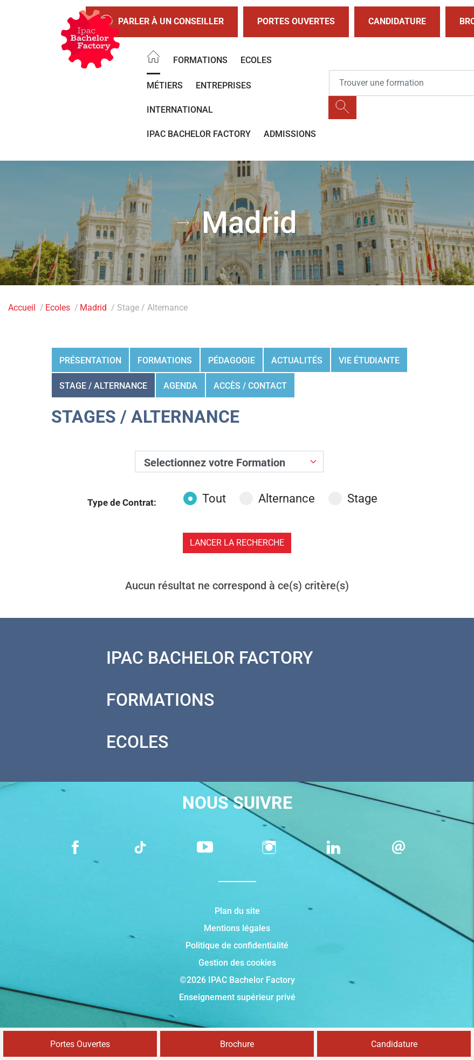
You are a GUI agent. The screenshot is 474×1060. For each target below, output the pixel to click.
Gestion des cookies (237, 963)
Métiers (165, 85)
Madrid (93, 307)
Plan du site (237, 911)
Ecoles (256, 60)
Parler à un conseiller (162, 22)
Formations (200, 60)
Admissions (290, 134)
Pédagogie (231, 360)
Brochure (237, 1044)
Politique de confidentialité (237, 945)
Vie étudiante (369, 360)
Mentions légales (237, 928)
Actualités (296, 360)
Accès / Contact (250, 386)
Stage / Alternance (103, 386)
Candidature (397, 21)
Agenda (180, 386)
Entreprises (223, 85)
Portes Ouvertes (296, 21)
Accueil (22, 307)
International (180, 110)
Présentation (90, 360)
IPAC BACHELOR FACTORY (199, 134)
